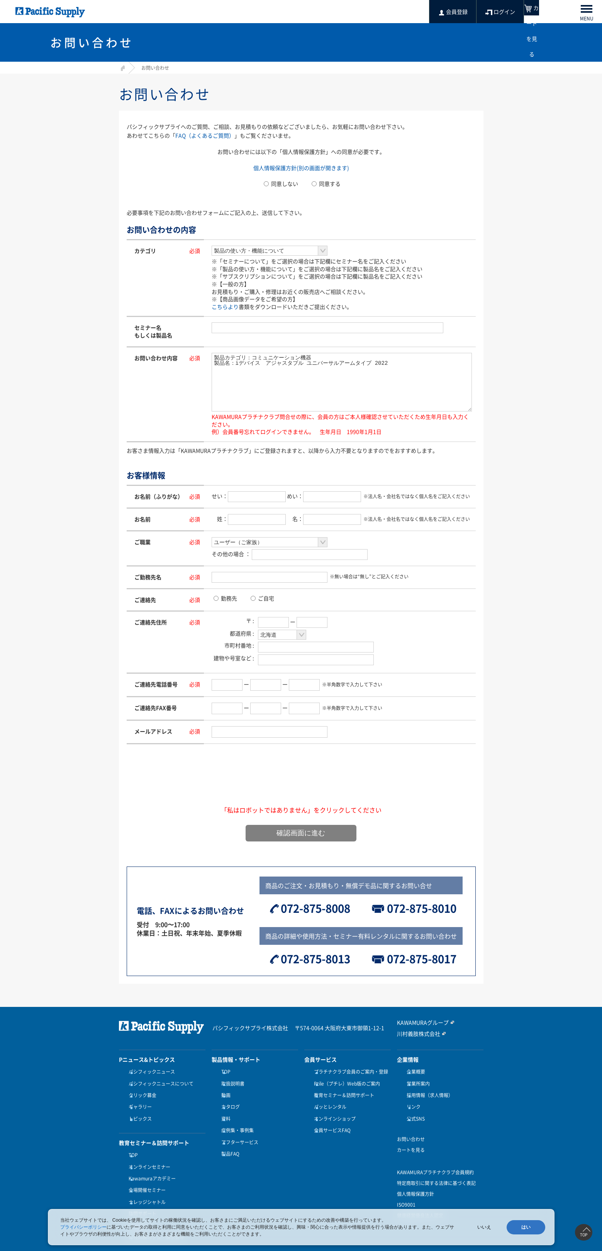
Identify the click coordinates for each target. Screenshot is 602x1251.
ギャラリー (138, 1100)
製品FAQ (228, 1137)
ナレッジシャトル (145, 1181)
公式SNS (414, 1109)
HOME (122, 67)
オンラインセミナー (147, 1153)
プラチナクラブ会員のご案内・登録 (349, 1072)
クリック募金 (140, 1090)
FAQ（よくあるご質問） (204, 135)
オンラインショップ (333, 1109)
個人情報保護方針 (415, 1182)
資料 (224, 1109)
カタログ (228, 1100)
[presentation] (301, 784)
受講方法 (136, 1200)
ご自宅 (262, 598)
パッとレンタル (328, 1100)
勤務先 (225, 598)
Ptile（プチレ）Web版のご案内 (345, 1081)
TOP (131, 1143)
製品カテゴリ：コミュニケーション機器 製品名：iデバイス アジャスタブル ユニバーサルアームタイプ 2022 (342, 382)
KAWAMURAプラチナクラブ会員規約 (435, 1161)
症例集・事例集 (235, 1119)
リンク (412, 1100)
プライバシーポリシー (83, 1227)
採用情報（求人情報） (428, 1090)
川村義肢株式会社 (415, 1033)
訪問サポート (140, 1190)
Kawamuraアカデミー (150, 1162)
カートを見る (411, 1138)
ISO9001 (406, 1193)
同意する (326, 183)
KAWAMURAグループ (419, 1023)
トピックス (138, 1109)
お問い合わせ (411, 1128)
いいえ (484, 1227)
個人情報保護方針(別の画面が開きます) (301, 168)
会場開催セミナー (145, 1171)
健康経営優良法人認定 (420, 1204)
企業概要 (414, 1072)
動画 (224, 1090)
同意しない (281, 183)
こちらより (225, 306)
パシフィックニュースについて (159, 1081)
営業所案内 (416, 1081)
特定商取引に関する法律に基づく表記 (436, 1171)
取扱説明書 (230, 1081)
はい (526, 1227)
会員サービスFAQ (330, 1119)
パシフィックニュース (150, 1072)
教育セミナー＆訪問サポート (342, 1090)
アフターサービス (237, 1128)
